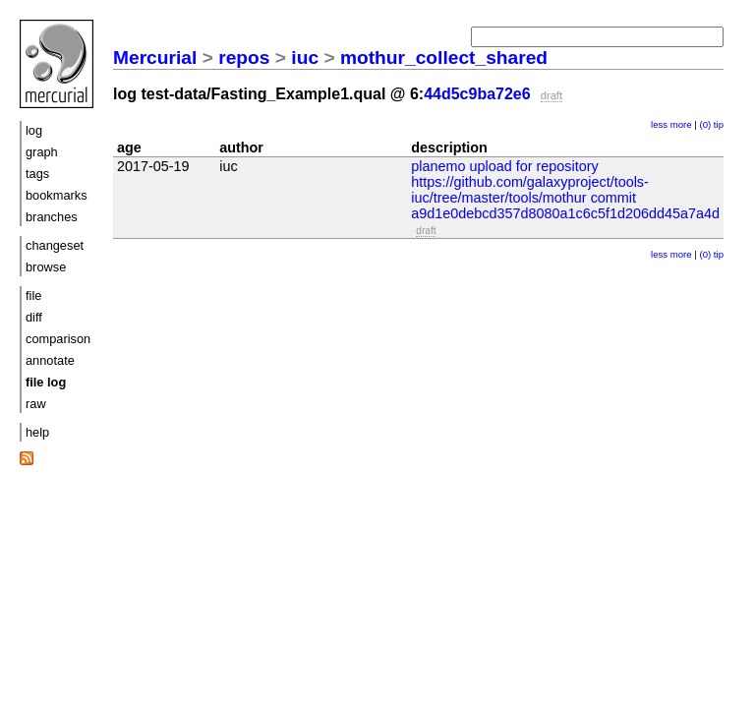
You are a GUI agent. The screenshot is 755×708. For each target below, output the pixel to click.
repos (243, 57)
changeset (55, 245)
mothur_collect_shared (444, 57)
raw (36, 403)
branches (52, 216)
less (659, 124)
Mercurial (155, 57)
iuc (305, 57)
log (34, 130)
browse (46, 267)
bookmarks (56, 195)
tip (719, 124)
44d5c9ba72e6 (477, 94)
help (37, 432)
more (681, 124)
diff (34, 317)
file (33, 295)
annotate (50, 360)
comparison (58, 338)
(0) (705, 124)
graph (42, 152)
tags (37, 173)
